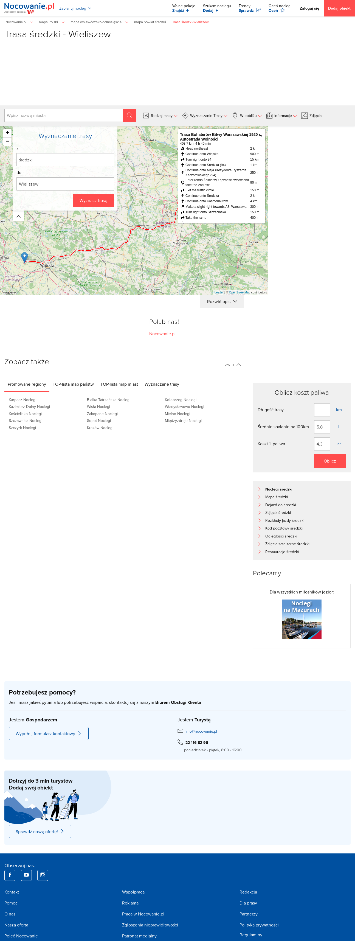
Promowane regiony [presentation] (27, 384)
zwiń (233, 364)
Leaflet (219, 292)
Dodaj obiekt (339, 8)
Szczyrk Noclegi (22, 427)
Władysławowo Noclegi (184, 406)
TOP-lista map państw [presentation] (73, 384)
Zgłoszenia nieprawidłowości (150, 925)
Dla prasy (248, 903)
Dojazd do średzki (280, 505)
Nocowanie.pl (162, 334)
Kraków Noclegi (100, 427)
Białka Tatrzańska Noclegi (108, 399)
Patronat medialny (139, 936)
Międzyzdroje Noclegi (183, 420)
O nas (9, 914)
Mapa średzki (276, 497)
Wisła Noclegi (98, 406)
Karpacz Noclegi (22, 399)
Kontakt (11, 892)
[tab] (26, 384)
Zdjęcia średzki (278, 512)
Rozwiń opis (222, 301)
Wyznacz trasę (93, 200)
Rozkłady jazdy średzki (284, 520)
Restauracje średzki (282, 551)
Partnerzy (249, 914)
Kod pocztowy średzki (284, 528)
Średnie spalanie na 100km (283, 427)
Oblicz (330, 461)
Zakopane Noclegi (102, 413)
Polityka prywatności (259, 925)
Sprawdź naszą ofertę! (40, 831)
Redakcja (248, 892)
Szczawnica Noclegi (25, 420)
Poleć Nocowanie (21, 936)
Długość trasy (271, 410)
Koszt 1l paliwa (271, 444)
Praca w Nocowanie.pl (143, 914)
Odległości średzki (281, 536)
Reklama (130, 903)
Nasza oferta (16, 925)
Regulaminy (251, 935)
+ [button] (7, 133)
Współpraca (133, 892)
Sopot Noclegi (99, 420)
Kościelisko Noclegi (25, 413)
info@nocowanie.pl (201, 731)
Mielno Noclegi (177, 413)
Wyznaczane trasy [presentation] (162, 384)
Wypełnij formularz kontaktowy (49, 733)
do (18, 172)
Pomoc (11, 903)
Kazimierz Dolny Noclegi (29, 406)
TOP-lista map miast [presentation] (119, 384)
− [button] (7, 142)
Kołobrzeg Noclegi (180, 399)
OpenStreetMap (239, 292)
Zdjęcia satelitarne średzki (287, 544)
